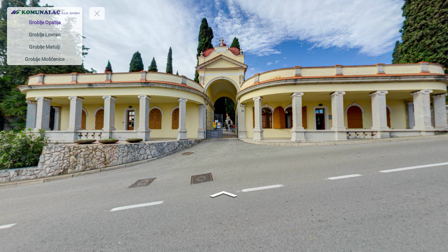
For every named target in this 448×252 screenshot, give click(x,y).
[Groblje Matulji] (44, 47)
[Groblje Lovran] (44, 35)
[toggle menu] (97, 13)
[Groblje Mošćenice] (44, 59)
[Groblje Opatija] (44, 22)
